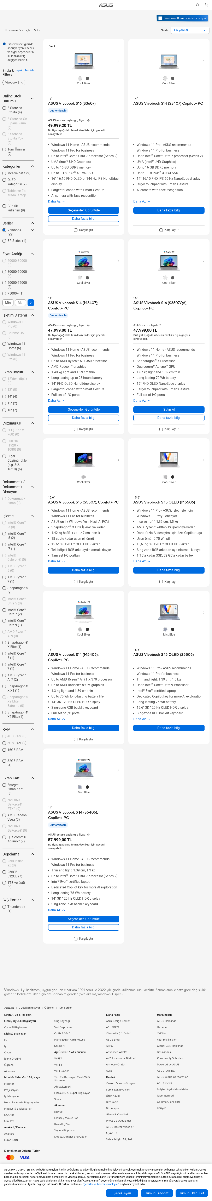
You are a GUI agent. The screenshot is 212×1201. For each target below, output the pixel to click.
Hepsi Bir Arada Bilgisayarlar (21, 1102)
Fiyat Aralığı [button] (18, 254)
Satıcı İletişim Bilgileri (119, 1139)
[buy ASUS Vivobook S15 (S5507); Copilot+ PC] (83, 502)
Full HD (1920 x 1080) (14, 445)
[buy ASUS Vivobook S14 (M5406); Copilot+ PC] (83, 657)
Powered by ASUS (168, 1064)
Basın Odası (164, 1052)
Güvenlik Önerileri (117, 1114)
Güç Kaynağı (62, 1021)
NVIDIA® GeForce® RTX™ (14, 804)
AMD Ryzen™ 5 (16, 568)
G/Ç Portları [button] (18, 900)
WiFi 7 (58, 1058)
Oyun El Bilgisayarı (15, 1027)
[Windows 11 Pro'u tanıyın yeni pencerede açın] (183, 22)
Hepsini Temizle (24, 70)
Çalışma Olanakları (168, 1102)
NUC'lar (9, 1115)
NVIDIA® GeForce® (17, 828)
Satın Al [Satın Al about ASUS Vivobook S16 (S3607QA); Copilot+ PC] (169, 409)
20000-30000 (17, 263)
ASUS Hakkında (166, 1021)
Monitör (9, 1084)
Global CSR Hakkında (170, 1046)
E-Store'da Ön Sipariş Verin (17, 123)
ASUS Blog (113, 1039)
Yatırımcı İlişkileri (167, 1039)
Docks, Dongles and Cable (70, 1136)
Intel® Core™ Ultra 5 (16, 601)
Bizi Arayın (112, 1108)
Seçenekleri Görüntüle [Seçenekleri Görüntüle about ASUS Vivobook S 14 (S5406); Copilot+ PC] (84, 919)
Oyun (7, 1052)
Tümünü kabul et (191, 1193)
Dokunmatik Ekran (16, 501)
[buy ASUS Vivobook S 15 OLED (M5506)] (164, 502)
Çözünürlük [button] (18, 423)
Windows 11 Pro (16, 357)
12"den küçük (17, 381)
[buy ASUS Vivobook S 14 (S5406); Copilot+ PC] (83, 815)
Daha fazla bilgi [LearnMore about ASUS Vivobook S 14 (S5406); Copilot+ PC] (83, 927)
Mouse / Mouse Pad (66, 1118)
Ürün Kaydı (113, 1096)
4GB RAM (16, 736)
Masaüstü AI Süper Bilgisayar (72, 1093)
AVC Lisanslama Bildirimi (121, 1058)
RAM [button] (18, 729)
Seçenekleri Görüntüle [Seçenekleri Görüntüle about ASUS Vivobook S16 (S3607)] (84, 210)
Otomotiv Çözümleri (118, 1033)
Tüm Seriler (65, 1007)
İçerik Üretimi (12, 1058)
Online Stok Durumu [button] (18, 98)
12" (12, 390)
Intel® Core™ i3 (16, 525)
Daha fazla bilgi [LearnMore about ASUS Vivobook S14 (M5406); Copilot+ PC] (83, 728)
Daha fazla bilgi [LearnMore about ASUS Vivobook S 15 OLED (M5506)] (169, 570)
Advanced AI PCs (116, 1052)
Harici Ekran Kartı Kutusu (69, 1039)
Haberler (162, 1027)
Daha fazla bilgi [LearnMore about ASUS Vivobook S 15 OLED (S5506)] (169, 728)
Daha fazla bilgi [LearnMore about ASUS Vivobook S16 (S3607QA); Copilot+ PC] (169, 418)
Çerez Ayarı (122, 1193)
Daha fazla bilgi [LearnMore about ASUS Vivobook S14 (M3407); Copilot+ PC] (83, 418)
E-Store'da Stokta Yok (15, 138)
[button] (5, 5)
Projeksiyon (11, 1090)
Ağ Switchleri (62, 1086)
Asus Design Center (118, 1021)
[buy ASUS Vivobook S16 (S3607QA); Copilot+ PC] (169, 305)
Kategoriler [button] (18, 166)
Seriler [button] (18, 223)
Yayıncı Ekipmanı (64, 1130)
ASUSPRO (112, 1027)
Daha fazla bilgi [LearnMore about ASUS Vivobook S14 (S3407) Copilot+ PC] (169, 210)
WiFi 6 (58, 1064)
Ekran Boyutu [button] (18, 372)
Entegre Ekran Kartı (15, 789)
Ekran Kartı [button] (18, 778)
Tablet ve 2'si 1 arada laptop (18, 195)
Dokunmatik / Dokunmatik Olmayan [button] (18, 487)
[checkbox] (18, 195)
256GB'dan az (15, 863)
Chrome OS (15, 335)
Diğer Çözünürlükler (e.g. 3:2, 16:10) (17, 462)
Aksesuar (9, 1071)
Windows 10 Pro (16, 324)
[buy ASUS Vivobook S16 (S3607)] (72, 103)
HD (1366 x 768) (15, 432)
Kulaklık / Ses (62, 1124)
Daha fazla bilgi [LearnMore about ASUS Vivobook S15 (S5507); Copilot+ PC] (83, 570)
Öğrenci (9, 1065)
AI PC (109, 1046)
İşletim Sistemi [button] (18, 315)
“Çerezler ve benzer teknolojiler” (101, 1184)
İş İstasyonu (11, 1096)
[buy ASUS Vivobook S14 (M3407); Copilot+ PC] (83, 305)
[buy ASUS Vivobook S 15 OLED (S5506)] (163, 655)
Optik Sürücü (62, 1033)
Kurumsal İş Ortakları (170, 1058)
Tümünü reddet (157, 1193)
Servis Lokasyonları (118, 1089)
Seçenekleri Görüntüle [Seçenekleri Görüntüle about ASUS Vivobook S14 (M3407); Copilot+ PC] (84, 409)
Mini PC (9, 1121)
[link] (106, 5)
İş (5, 1046)
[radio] (79, 78)
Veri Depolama (63, 1027)
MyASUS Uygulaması (119, 1120)
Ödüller (161, 1033)
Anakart (9, 1133)
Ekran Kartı (11, 1140)
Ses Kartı (59, 1046)
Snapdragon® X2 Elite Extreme (17, 701)
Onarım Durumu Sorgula (121, 1083)
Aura (109, 1070)
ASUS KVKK (164, 1083)
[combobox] (190, 30)
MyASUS (111, 1133)
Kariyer (161, 1108)
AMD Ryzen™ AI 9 (16, 634)
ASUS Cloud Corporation (172, 1077)
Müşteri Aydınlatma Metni (172, 1089)
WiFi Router (61, 1071)
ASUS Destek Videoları (120, 1127)
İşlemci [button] (18, 516)
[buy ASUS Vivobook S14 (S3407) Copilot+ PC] (168, 103)
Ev (5, 1040)
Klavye (58, 1112)
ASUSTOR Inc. (166, 1070)
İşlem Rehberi (165, 1095)
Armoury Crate (115, 1064)
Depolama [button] (18, 854)
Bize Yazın (112, 1102)
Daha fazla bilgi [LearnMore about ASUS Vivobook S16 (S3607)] (83, 219)
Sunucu (58, 1099)
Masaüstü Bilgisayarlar (18, 1108)
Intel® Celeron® (16, 557)
